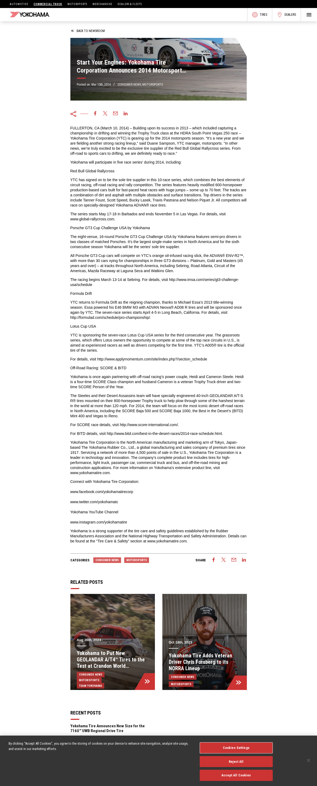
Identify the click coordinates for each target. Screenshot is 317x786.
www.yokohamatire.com (90, 473)
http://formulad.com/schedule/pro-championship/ (110, 317)
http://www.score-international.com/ (149, 425)
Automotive (19, 4)
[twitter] (105, 113)
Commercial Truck (48, 4)
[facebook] (95, 113)
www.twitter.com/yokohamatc (94, 502)
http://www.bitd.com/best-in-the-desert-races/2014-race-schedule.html (164, 433)
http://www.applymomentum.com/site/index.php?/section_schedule (152, 359)
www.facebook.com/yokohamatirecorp (101, 492)
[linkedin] (126, 113)
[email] (115, 113)
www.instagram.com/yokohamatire (98, 522)
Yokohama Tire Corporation (93, 138)
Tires (259, 14)
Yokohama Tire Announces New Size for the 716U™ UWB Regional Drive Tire (107, 728)
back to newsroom (88, 31)
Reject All (236, 764)
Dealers (286, 14)
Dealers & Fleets (130, 4)
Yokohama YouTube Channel (94, 512)
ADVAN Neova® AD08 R (166, 307)
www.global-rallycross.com (92, 219)
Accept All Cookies (236, 778)
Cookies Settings (236, 751)
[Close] (308, 763)
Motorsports (77, 4)
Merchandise (102, 4)
